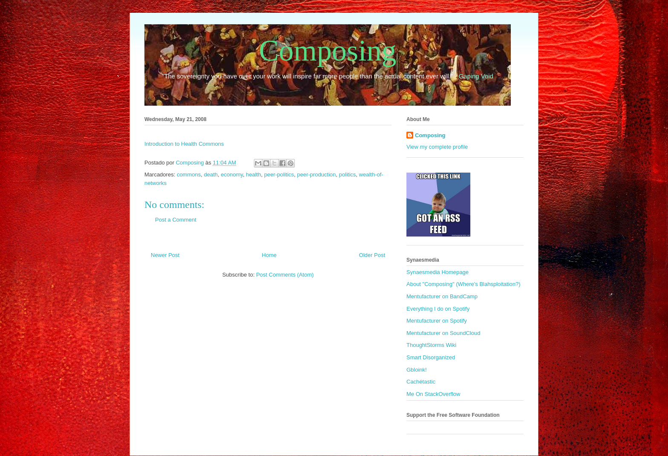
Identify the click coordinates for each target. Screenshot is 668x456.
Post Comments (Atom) (285, 274)
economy (232, 174)
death (211, 174)
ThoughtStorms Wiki (431, 345)
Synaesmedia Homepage (437, 272)
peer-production (316, 174)
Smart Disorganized (430, 357)
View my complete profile (437, 147)
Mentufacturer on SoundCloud (443, 333)
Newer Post (165, 255)
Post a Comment (175, 219)
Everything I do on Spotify (437, 309)
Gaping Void (476, 76)
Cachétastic (420, 381)
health (253, 174)
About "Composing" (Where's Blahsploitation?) (463, 284)
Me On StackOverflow (433, 394)
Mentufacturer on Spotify (436, 320)
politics (347, 174)
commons (189, 174)
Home (269, 255)
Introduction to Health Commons (184, 144)
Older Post (372, 255)
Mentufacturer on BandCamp (442, 296)
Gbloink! (416, 370)
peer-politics (279, 174)
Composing (328, 50)
